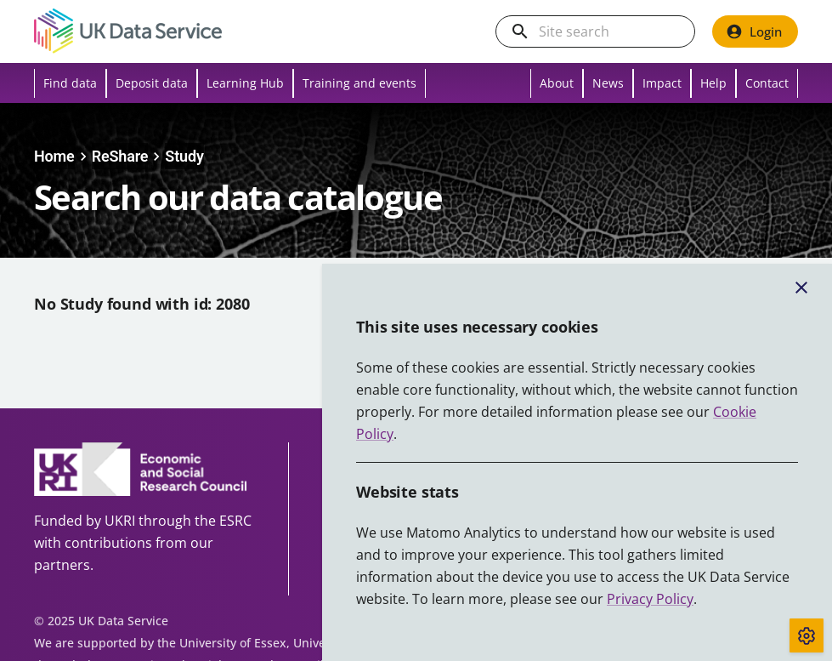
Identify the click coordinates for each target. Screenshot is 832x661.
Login (754, 31)
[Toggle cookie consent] (807, 635)
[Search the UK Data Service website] (609, 32)
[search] (520, 31)
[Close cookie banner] (801, 287)
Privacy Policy (650, 599)
